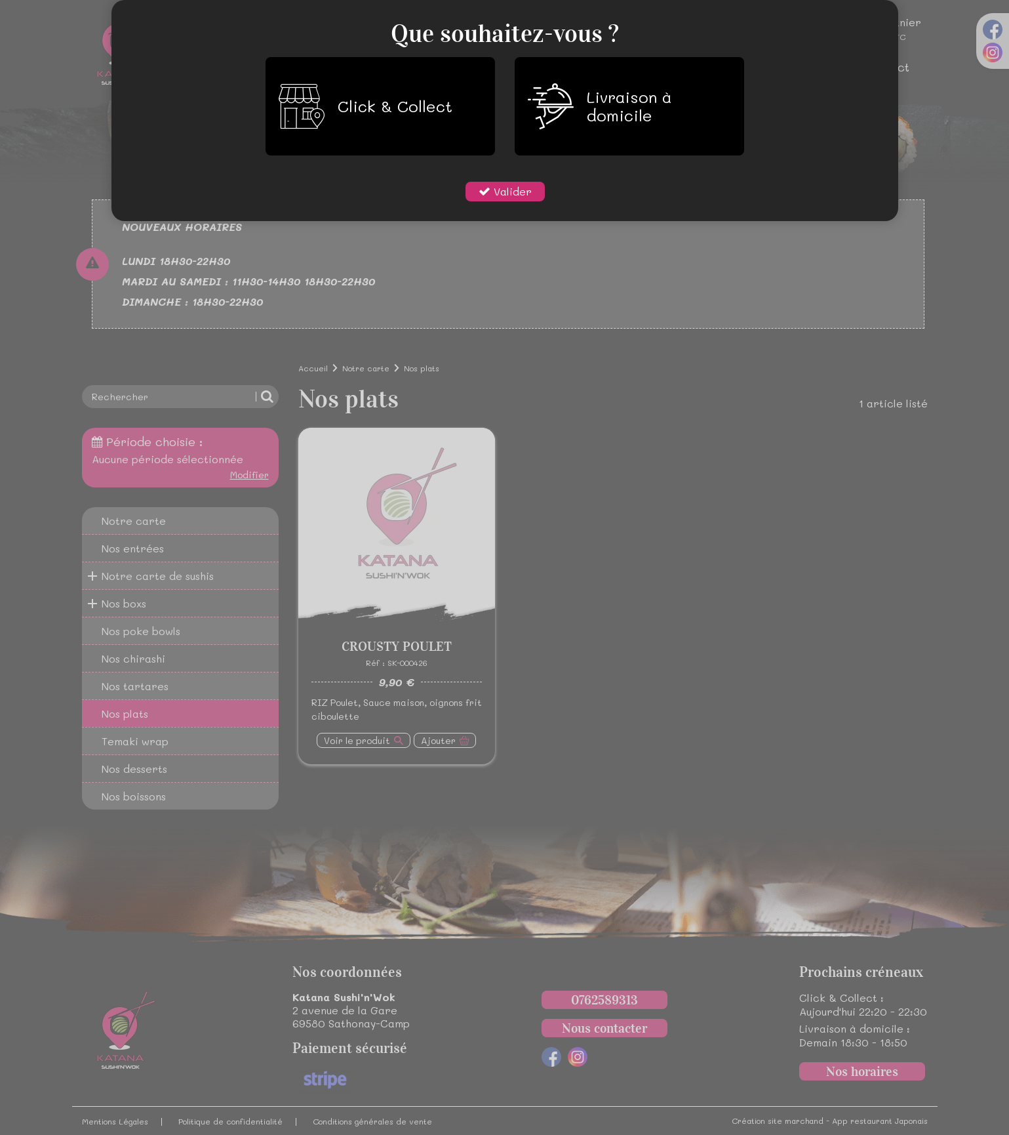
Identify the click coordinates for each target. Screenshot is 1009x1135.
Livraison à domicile (599, 106)
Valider (511, 191)
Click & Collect (365, 106)
